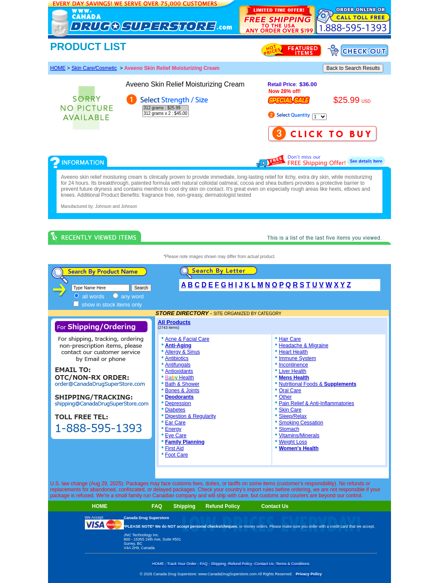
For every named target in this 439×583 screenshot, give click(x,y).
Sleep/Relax (293, 416)
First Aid (174, 448)
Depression (178, 403)
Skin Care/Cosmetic (94, 68)
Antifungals (177, 365)
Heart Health (293, 352)
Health (179, 378)
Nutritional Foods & (317, 384)
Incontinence (293, 365)
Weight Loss (293, 442)
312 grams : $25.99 (165, 108)
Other (285, 397)
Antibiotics (177, 358)
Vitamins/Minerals (299, 436)
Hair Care (290, 339)
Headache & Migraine (303, 346)
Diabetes (175, 410)
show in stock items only (107, 304)
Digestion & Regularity (190, 416)
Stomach (289, 429)
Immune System (297, 358)
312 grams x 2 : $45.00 (165, 114)
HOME (58, 68)
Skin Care (290, 410)
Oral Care (290, 391)
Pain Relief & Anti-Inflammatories (316, 403)
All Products (174, 322)
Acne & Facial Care (184, 339)
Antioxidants (179, 371)
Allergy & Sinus (182, 352)
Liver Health (292, 371)
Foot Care (176, 455)
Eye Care (175, 436)
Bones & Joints (182, 391)
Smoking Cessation (301, 423)
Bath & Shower (182, 384)
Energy (173, 429)
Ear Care (175, 423)
